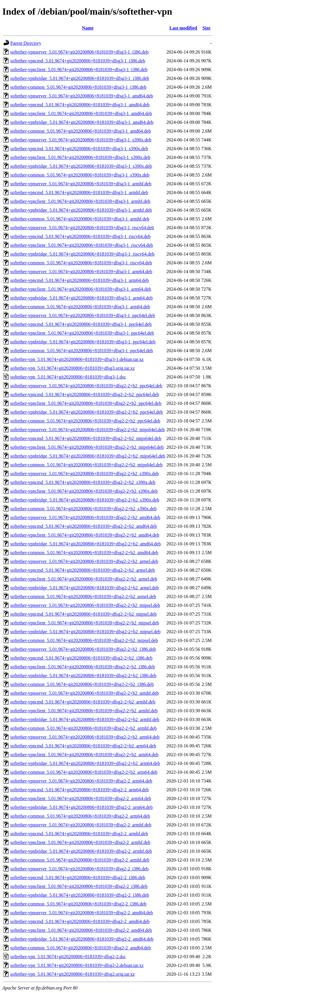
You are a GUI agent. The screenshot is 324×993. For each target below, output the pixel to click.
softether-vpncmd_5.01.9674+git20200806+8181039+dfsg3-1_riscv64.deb (80, 236)
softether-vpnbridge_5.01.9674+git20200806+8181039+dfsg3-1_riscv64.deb (82, 253)
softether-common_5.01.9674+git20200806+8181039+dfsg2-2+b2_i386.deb (82, 684)
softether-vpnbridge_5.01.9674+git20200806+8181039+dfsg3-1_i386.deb (79, 78)
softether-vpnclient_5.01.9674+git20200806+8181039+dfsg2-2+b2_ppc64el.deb (85, 403)
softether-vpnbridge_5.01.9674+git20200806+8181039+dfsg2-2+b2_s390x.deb (84, 499)
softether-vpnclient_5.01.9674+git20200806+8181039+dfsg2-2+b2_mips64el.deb (87, 447)
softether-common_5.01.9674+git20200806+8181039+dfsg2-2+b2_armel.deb (83, 596)
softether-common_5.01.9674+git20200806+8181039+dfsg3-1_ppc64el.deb (81, 350)
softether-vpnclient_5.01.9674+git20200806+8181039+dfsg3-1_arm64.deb (80, 289)
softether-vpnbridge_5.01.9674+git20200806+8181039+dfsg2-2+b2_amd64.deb (85, 543)
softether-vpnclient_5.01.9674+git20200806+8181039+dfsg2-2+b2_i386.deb (82, 666)
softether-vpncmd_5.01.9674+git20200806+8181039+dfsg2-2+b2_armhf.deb (82, 701)
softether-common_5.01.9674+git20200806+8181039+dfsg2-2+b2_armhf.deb (83, 728)
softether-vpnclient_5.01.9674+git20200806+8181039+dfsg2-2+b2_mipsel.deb (84, 622)
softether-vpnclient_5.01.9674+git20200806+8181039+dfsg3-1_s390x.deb (80, 157)
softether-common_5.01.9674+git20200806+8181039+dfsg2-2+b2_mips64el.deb (86, 464)
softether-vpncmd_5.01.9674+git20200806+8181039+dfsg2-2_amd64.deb (80, 921)
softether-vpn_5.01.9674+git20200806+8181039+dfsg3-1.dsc (68, 376)
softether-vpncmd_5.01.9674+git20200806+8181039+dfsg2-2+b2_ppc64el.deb (84, 394)
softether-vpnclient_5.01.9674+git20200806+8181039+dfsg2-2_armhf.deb (80, 842)
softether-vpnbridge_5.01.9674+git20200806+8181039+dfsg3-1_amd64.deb (81, 122)
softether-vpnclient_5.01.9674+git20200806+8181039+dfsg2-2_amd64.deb (81, 930)
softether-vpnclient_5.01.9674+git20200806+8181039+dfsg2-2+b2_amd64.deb (84, 535)
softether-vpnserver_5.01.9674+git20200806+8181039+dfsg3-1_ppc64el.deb (82, 315)
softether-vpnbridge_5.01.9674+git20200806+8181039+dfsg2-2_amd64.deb (81, 938)
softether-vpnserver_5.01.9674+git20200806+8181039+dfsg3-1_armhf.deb (80, 183)
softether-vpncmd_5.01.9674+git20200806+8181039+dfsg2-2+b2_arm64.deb (83, 745)
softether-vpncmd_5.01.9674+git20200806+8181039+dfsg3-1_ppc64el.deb (81, 324)
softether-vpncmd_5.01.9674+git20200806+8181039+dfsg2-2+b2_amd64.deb (83, 526)
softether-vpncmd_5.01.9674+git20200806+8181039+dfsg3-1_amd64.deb (80, 104)
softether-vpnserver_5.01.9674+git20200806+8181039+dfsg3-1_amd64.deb (81, 95)
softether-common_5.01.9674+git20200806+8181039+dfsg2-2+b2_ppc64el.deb (85, 420)
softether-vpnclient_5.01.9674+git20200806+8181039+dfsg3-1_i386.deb (79, 69)
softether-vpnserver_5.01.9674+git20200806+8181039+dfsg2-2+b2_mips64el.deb (87, 429)
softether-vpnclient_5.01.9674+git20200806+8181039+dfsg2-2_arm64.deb (80, 798)
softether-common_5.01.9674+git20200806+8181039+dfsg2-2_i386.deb (78, 903)
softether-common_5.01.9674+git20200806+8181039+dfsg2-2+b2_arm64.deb (83, 772)
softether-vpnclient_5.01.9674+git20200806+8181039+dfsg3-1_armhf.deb (80, 201)
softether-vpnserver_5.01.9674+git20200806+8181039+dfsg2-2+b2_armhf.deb (84, 693)
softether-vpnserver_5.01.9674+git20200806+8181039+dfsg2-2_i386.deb (79, 868)
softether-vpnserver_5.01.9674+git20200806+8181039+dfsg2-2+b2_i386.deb (83, 649)
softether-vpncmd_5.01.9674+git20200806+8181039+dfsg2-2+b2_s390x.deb (82, 482)
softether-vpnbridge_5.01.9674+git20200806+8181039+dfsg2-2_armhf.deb (81, 851)
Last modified (183, 27)
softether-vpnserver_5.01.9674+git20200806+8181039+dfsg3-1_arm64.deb (81, 271)
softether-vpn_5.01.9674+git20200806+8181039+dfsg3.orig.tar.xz (72, 368)
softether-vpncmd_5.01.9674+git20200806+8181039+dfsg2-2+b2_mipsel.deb (83, 614)
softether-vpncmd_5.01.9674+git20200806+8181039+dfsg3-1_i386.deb (77, 60)
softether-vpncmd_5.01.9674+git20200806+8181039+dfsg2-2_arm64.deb (79, 789)
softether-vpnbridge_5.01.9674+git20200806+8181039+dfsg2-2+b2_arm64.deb (85, 763)
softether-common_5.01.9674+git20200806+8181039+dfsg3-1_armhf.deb (79, 218)
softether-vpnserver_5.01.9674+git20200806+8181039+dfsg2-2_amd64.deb (81, 912)
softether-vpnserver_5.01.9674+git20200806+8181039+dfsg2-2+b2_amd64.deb (85, 517)
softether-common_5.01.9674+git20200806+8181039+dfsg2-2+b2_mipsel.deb (84, 640)
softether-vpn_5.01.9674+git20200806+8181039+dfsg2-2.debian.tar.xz (77, 965)
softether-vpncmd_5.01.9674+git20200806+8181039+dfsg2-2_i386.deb (77, 877)
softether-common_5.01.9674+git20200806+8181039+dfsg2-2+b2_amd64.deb (84, 552)
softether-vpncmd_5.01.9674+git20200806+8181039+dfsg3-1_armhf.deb (79, 192)
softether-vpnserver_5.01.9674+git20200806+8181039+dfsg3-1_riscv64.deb (82, 227)
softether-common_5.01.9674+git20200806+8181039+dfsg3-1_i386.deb (78, 87)
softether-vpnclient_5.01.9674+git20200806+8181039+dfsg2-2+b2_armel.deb (83, 578)
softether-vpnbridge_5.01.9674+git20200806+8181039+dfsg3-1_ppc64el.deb (82, 341)
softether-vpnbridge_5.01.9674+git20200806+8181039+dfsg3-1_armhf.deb (81, 210)
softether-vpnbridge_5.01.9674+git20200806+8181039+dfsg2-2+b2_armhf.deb (84, 719)
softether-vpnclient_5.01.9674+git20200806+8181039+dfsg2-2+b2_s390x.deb (84, 491)
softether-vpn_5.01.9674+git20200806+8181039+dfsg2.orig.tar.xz (72, 974)
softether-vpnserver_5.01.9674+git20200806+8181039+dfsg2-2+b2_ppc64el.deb (86, 385)
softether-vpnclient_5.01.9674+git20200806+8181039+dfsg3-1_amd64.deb (81, 113)
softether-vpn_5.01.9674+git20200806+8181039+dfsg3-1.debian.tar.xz (77, 359)
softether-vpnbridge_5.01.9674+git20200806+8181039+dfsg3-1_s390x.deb (81, 166)
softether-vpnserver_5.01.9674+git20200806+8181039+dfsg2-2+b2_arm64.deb (85, 737)
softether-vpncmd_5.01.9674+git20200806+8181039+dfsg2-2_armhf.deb (79, 833)
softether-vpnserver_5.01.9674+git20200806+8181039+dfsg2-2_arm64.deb (81, 780)
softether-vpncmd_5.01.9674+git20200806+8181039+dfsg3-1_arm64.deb (79, 280)
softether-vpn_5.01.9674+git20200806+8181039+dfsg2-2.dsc (68, 956)
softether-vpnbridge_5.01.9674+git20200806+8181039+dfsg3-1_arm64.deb (81, 297)
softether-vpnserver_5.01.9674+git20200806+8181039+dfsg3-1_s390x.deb (80, 139)
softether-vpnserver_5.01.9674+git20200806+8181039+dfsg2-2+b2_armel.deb (84, 561)
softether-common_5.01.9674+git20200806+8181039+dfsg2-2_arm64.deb (80, 816)
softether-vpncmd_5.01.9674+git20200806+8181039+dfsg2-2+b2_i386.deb (81, 657)
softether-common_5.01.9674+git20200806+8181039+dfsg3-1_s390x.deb (79, 174)
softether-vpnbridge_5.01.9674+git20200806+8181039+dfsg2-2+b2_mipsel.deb (85, 631)
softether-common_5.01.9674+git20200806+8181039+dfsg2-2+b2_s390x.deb (83, 508)
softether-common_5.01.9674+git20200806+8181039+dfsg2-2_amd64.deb (80, 947)
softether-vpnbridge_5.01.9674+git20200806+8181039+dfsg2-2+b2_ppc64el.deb (86, 412)
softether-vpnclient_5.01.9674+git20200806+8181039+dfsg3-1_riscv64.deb (81, 245)
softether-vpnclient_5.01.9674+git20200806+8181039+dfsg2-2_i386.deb (79, 886)
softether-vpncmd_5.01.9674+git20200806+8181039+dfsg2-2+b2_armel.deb (82, 570)
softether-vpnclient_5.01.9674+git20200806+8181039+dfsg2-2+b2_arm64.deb (84, 754)
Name (88, 27)
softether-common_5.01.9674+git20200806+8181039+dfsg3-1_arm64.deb (80, 306)
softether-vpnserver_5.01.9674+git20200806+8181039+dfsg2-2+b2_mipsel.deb (85, 605)
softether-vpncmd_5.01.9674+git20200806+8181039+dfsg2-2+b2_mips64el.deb (85, 438)
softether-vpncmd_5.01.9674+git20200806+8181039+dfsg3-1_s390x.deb (79, 148)
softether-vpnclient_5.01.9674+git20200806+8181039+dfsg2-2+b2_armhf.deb (84, 710)
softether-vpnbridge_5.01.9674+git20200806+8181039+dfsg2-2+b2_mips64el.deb (87, 455)
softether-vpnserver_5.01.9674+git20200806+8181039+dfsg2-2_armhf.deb (80, 824)
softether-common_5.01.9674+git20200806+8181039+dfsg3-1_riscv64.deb (81, 262)
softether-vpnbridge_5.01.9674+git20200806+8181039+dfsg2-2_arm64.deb (81, 807)
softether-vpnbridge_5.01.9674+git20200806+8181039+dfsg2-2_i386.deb (79, 895)
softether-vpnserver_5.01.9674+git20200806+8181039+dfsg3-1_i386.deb (79, 51)
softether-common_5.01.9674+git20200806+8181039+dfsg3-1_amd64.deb (80, 131)
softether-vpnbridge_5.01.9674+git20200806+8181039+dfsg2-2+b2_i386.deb (83, 675)
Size (207, 27)
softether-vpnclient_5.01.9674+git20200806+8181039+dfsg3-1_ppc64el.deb (82, 333)
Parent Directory (25, 43)
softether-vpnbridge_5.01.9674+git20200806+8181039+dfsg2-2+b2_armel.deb (84, 587)
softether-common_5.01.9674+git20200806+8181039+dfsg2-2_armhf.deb (79, 859)
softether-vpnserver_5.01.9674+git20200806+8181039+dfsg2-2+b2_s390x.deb (84, 473)
